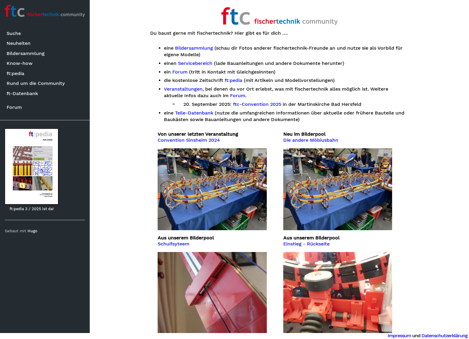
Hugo (32, 231)
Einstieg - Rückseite (306, 244)
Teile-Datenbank (194, 113)
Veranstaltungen (183, 89)
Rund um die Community (36, 83)
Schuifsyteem (173, 244)
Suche (14, 33)
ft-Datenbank (22, 93)
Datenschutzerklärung (444, 335)
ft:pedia (15, 73)
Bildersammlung (26, 53)
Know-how (20, 63)
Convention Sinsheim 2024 (189, 140)
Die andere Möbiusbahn (310, 140)
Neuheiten (19, 43)
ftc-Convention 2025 (257, 104)
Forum (14, 107)
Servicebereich (195, 63)
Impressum (399, 335)
